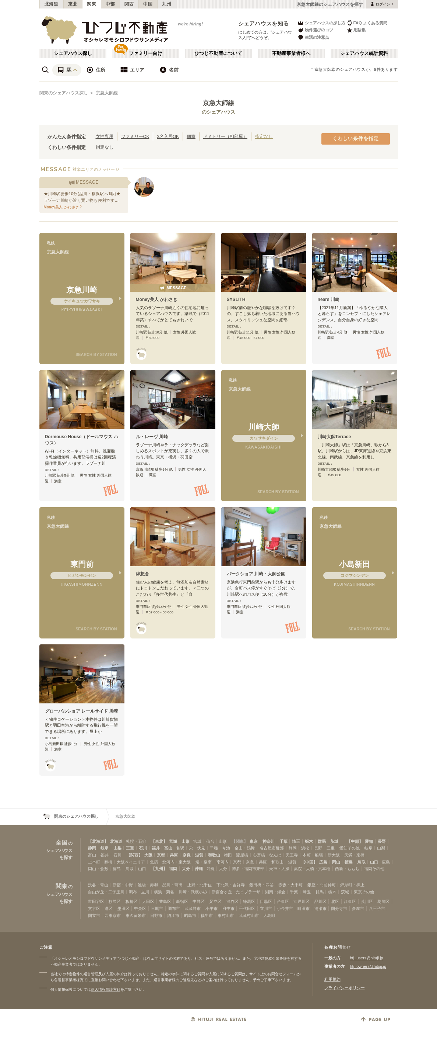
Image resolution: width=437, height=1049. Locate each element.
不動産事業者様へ (291, 53)
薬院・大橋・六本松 (312, 868)
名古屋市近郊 (272, 848)
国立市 (94, 915)
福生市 (207, 915)
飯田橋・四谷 (261, 885)
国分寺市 (339, 908)
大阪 (148, 855)
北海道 (52, 4)
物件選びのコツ (315, 30)
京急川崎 (81, 289)
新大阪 (334, 855)
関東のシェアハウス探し (63, 93)
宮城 (173, 841)
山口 (374, 862)
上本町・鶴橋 (100, 862)
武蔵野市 (192, 908)
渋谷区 (232, 901)
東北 (72, 4)
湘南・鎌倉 (275, 892)
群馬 (322, 841)
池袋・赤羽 (148, 885)
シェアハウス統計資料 (364, 53)
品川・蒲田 (172, 885)
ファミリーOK (135, 136)
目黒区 (266, 901)
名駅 (180, 848)
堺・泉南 (203, 862)
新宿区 (182, 901)
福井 (156, 848)
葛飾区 (383, 901)
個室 (191, 136)
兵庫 (174, 855)
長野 (382, 841)
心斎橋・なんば (267, 855)
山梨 (117, 848)
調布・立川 (139, 892)
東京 (254, 841)
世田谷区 (96, 901)
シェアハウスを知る (263, 23)
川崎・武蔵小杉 (193, 892)
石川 (143, 848)
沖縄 (199, 868)
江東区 (350, 901)
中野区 (199, 901)
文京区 (94, 908)
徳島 (349, 862)
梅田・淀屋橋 (236, 855)
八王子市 (377, 908)
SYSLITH (236, 299)
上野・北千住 (199, 885)
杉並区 (115, 901)
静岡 (92, 848)
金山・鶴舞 (245, 848)
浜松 (305, 848)
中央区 (140, 908)
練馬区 (249, 901)
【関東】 (240, 841)
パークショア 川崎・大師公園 (256, 574)
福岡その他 (374, 868)
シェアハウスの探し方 (321, 22)
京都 (161, 855)
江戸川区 (301, 901)
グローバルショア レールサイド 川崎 (81, 711)
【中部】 (355, 841)
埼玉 (296, 841)
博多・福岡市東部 (248, 868)
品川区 (320, 901)
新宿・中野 (123, 885)
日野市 (156, 915)
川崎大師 (263, 427)
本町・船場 (313, 855)
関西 (129, 4)
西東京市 (113, 915)
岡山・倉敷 (98, 868)
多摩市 (358, 908)
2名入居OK (168, 136)
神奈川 (268, 841)
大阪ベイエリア (131, 862)
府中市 (228, 908)
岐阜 (105, 848)
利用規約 (332, 979)
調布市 (174, 908)
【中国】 (309, 862)
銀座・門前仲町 (321, 885)
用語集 (356, 30)
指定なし (264, 136)
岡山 (336, 862)
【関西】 (134, 855)
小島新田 (354, 564)
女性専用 (104, 136)
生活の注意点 (313, 37)
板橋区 (132, 901)
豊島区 (165, 901)
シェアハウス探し (73, 53)
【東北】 (159, 841)
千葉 (283, 841)
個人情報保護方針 (105, 989)
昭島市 (190, 915)
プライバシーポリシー (344, 988)
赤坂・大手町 (290, 885)
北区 (335, 901)
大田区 (148, 901)
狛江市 (173, 915)
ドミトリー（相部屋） (225, 136)
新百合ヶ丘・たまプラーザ (236, 892)
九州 (166, 4)
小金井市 (285, 908)
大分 (186, 868)
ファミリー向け (145, 53)
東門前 (82, 564)
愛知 (369, 841)
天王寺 (292, 855)
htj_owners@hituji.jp (368, 966)
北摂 (154, 862)
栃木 (309, 841)
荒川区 (367, 901)
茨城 (334, 841)
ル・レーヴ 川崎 (152, 436)
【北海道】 (98, 841)
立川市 (266, 908)
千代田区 (247, 908)
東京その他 (364, 892)
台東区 (283, 901)
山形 (186, 841)
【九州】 (159, 868)
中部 (110, 4)
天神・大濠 (279, 868)
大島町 (269, 915)
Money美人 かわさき (157, 299)
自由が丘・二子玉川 (106, 892)
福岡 (173, 868)
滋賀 (199, 855)
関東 (91, 4)
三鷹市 (157, 908)
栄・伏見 (197, 848)
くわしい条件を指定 (355, 138)
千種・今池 (220, 848)
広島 (323, 862)
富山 (168, 848)
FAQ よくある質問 (367, 22)
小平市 (211, 908)
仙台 (210, 841)
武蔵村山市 (249, 915)
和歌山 (214, 855)
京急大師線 (107, 93)
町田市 (303, 908)
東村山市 (226, 915)
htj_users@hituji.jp (366, 958)
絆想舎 (142, 574)
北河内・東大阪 (176, 862)
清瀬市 (320, 908)
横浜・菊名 (164, 892)
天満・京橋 (354, 855)
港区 (109, 908)
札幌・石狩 (136, 841)
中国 (147, 4)
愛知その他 (349, 848)
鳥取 (361, 862)
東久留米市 (136, 915)
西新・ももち (347, 868)
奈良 (187, 855)
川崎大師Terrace (334, 436)
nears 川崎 (329, 299)
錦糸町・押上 (352, 885)
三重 (130, 848)
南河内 (222, 862)
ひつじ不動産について (218, 53)
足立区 (215, 901)
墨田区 (123, 908)
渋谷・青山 (98, 885)
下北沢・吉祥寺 (230, 885)
